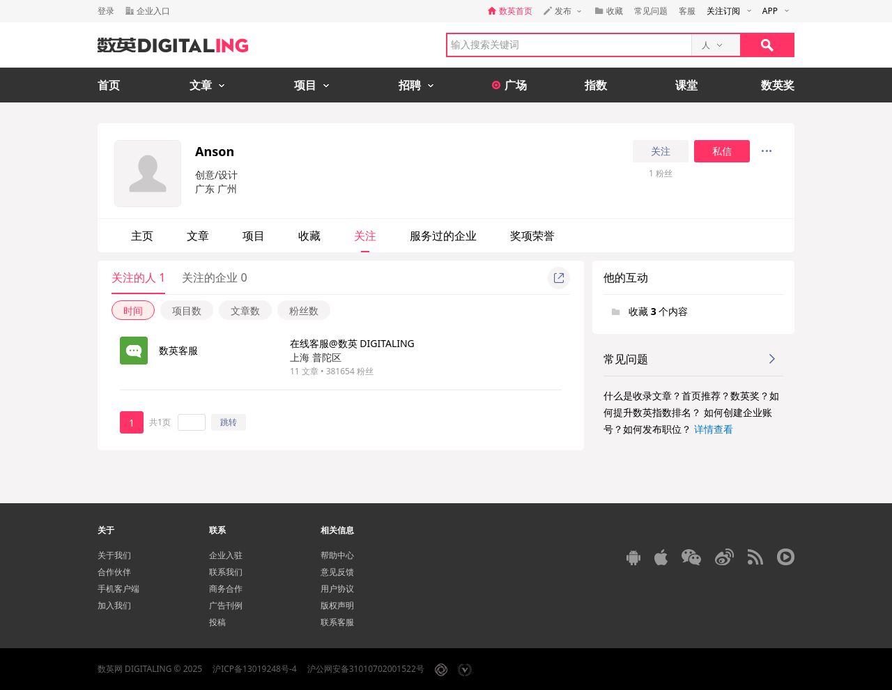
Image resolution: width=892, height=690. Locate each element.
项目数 (186, 310)
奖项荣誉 (532, 235)
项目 (254, 235)
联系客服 (337, 622)
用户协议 (337, 589)
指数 (596, 85)
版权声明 (337, 605)
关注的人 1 (138, 277)
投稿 (217, 622)
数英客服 (178, 350)
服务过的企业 (443, 235)
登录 (106, 11)
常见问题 (651, 11)
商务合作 (226, 589)
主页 (142, 235)
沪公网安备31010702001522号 (365, 669)
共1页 (160, 422)
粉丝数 (303, 310)
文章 (198, 235)
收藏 (309, 235)
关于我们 (114, 555)
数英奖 (777, 85)
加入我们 (114, 605)
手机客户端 (118, 589)
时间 (133, 310)
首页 (109, 85)
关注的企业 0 (214, 277)
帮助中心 (337, 555)
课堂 (686, 85)
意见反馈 (337, 572)
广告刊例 (226, 605)
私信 (722, 151)
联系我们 (226, 572)
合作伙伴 (114, 572)
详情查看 (713, 429)
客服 (687, 11)
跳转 (228, 422)
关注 (660, 151)
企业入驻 (226, 555)
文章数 (245, 310)
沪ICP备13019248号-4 (255, 669)
